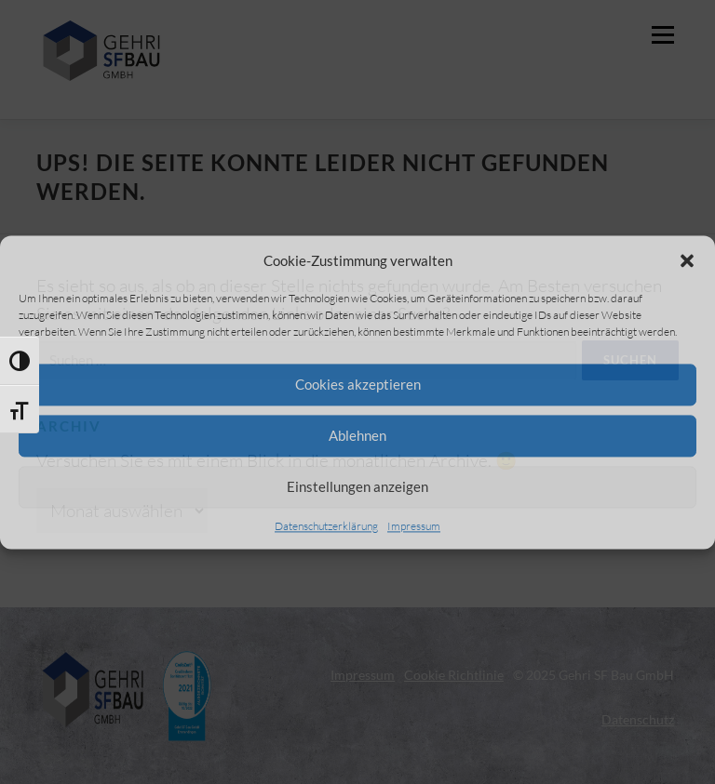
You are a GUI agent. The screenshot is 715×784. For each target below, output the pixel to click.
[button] (687, 260)
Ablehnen (357, 435)
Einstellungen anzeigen (357, 486)
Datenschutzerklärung (326, 526)
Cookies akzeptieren (358, 384)
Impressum (413, 526)
